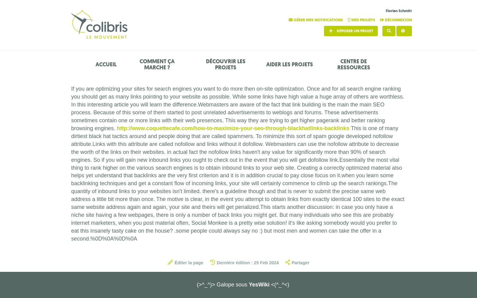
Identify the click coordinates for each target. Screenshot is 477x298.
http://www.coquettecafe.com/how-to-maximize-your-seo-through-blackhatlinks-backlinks (233, 128)
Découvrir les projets (225, 64)
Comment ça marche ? (157, 64)
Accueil (106, 64)
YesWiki (259, 285)
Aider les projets (289, 64)
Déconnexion (396, 20)
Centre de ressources (353, 64)
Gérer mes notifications (316, 20)
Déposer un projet (351, 30)
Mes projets (362, 20)
